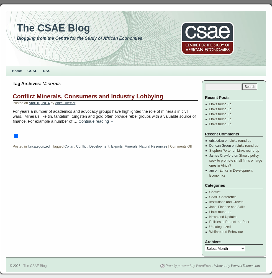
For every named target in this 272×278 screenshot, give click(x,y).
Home (17, 71)
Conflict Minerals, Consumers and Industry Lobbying (88, 96)
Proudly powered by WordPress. (189, 266)
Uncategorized (39, 146)
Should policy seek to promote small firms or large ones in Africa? (235, 160)
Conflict (82, 146)
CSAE (32, 71)
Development (99, 146)
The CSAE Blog (53, 28)
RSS (46, 71)
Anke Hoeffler (65, 103)
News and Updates (223, 217)
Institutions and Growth (226, 202)
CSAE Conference (223, 197)
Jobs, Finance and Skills (227, 207)
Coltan (69, 146)
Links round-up (220, 104)
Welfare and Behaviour (226, 232)
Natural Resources (153, 146)
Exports (116, 146)
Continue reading (96, 121)
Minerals (131, 146)
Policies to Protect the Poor (229, 222)
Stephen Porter (220, 151)
